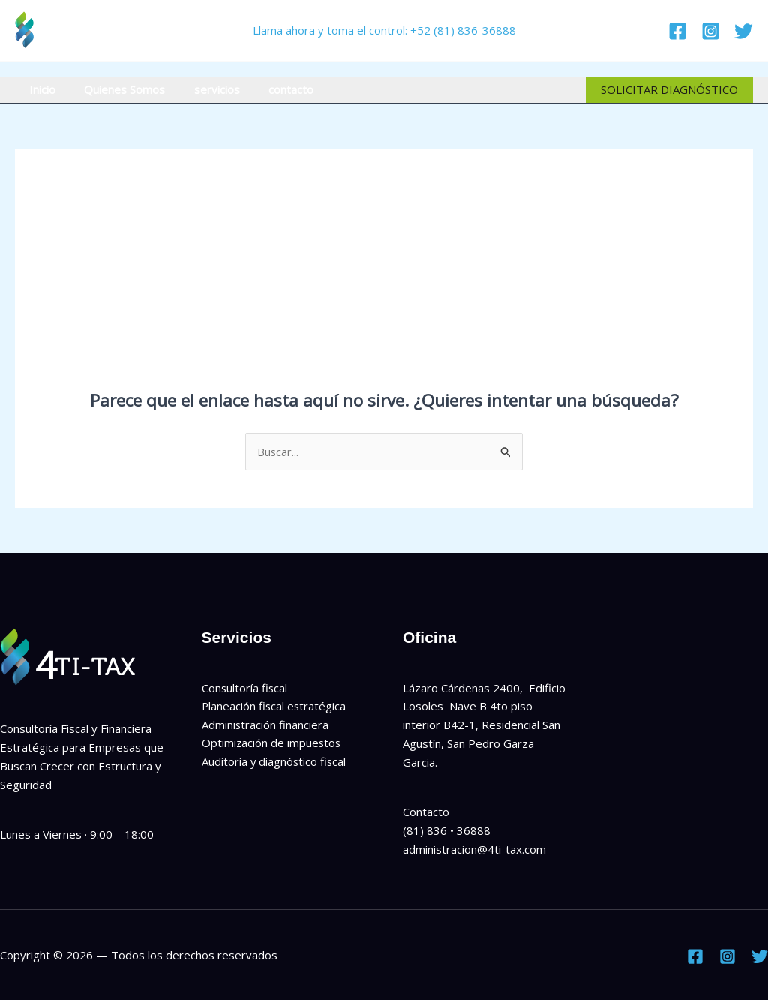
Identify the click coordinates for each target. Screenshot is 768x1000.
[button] (669, 90)
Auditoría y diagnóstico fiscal (275, 762)
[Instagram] (710, 31)
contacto (269, 89)
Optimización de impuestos (272, 743)
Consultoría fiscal (245, 687)
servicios (201, 89)
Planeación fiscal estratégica (275, 706)
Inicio (39, 89)
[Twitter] (743, 31)
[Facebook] (677, 31)
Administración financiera (265, 724)
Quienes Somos (115, 89)
